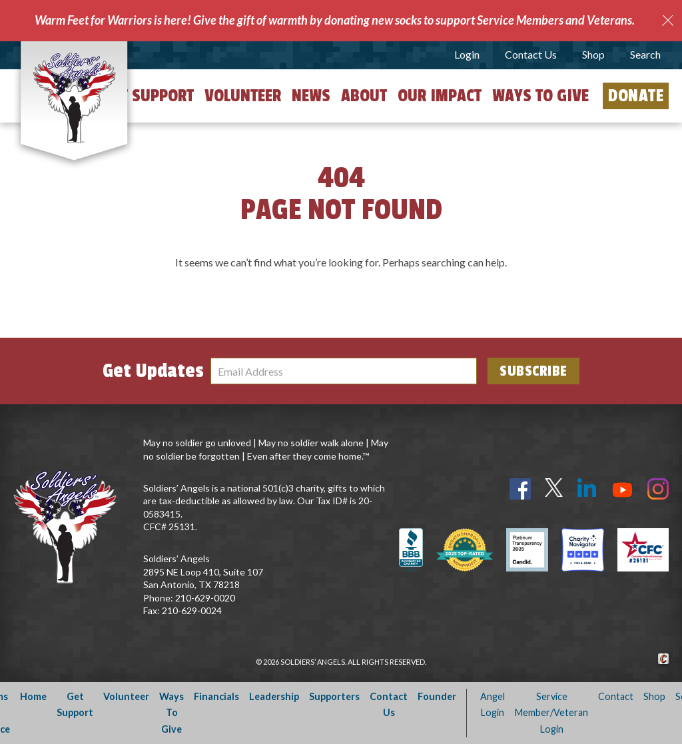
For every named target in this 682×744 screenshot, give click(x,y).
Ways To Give (171, 713)
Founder (437, 696)
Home (33, 696)
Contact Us (531, 54)
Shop (593, 54)
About (364, 96)
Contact (615, 696)
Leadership (274, 696)
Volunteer (242, 96)
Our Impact (440, 96)
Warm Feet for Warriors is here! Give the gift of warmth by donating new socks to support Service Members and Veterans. (335, 20)
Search (645, 54)
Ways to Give (540, 96)
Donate (635, 96)
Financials (216, 696)
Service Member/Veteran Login (551, 713)
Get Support (148, 96)
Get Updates (153, 371)
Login (467, 54)
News (311, 96)
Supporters (334, 696)
